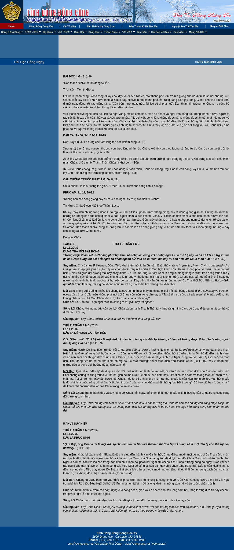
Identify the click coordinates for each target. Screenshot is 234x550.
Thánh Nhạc (111, 32)
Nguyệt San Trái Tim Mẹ (185, 26)
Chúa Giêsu (31, 31)
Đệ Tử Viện (69, 26)
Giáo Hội (79, 32)
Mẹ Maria (48, 32)
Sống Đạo (93, 32)
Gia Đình (127, 31)
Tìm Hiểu (142, 32)
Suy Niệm (179, 32)
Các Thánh (63, 31)
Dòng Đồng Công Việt (41, 26)
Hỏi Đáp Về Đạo (160, 32)
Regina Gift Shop (219, 26)
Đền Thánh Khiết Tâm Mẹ (143, 26)
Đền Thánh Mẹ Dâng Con (100, 26)
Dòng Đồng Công (10, 32)
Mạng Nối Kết (196, 32)
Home (11, 26)
